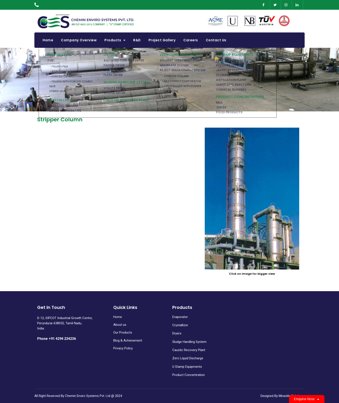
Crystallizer (180, 325)
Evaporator (180, 317)
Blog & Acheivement (127, 340)
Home (117, 317)
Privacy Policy (123, 348)
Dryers (176, 333)
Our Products (122, 332)
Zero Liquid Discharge (187, 358)
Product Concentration (188, 375)
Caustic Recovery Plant (188, 350)
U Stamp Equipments (187, 367)
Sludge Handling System (189, 342)
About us (119, 325)
